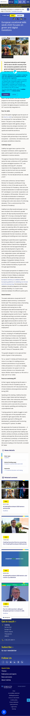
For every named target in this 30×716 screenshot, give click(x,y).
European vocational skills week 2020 (13, 464)
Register (24, 2)
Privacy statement (13, 702)
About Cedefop (6, 680)
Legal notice (14, 706)
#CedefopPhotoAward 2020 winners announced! (13, 507)
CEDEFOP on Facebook (3, 662)
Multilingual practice (14, 695)
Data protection (14, 704)
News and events (7, 677)
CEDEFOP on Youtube (10, 662)
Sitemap (14, 709)
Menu (28, 1)
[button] (14, 18)
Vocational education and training (14, 470)
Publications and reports (9, 674)
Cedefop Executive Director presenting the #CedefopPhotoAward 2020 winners (15, 543)
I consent (5, 94)
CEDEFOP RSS (22, 662)
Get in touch (8, 621)
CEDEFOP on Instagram (18, 662)
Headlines (6, 457)
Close (28, 9)
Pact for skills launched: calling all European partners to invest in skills (13, 610)
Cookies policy (13, 700)
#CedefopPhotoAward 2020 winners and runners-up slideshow (15, 576)
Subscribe (7, 647)
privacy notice (16, 90)
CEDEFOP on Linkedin (14, 662)
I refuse (14, 94)
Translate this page (16, 11)
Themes (4, 671)
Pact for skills (7, 117)
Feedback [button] (28, 700)
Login (20, 2)
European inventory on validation (11, 279)
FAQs (14, 691)
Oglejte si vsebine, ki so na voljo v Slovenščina (10, 6)
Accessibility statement (13, 693)
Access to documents (14, 697)
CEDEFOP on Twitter (6, 662)
